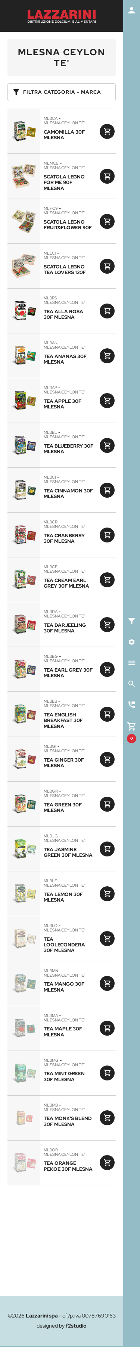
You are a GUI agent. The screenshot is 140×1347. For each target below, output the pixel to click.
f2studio (76, 1325)
